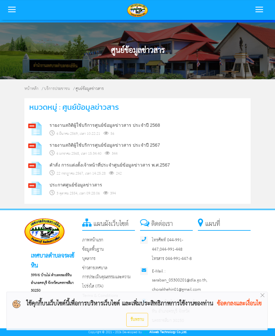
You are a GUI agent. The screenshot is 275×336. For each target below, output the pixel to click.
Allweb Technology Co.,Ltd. (165, 332)
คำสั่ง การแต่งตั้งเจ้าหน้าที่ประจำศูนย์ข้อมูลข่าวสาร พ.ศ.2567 (109, 165)
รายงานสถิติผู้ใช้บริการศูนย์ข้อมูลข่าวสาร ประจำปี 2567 (104, 145)
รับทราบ (137, 319)
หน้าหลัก (31, 89)
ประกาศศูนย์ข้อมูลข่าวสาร (75, 184)
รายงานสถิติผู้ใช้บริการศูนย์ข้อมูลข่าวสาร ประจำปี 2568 (104, 125)
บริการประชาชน (57, 89)
